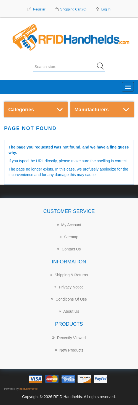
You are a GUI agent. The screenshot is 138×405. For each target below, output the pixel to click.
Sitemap (69, 237)
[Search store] (69, 67)
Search (102, 67)
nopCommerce (29, 388)
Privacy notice (68, 287)
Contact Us (69, 249)
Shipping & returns (69, 275)
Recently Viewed (69, 337)
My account (69, 225)
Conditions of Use (69, 299)
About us (69, 311)
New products (69, 350)
